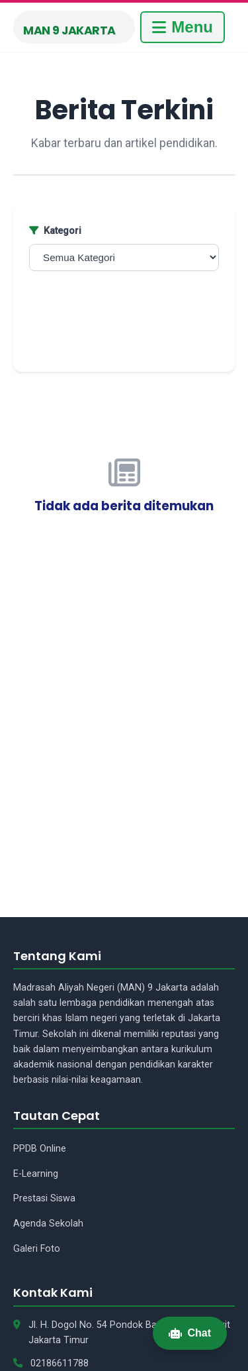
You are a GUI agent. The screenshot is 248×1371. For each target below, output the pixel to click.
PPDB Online (39, 1148)
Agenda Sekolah (48, 1223)
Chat (190, 1333)
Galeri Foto (36, 1248)
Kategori (55, 231)
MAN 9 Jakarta (69, 30)
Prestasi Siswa (44, 1198)
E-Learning (35, 1173)
